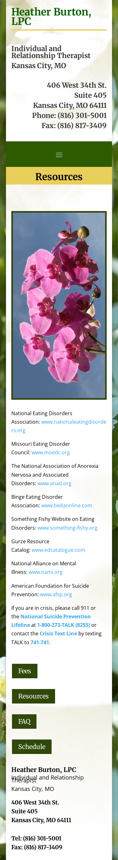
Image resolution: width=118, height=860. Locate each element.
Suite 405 (90, 95)
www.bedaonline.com (66, 505)
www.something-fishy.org (67, 527)
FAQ (24, 721)
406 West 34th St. (77, 85)
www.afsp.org (56, 594)
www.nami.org (46, 571)
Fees (24, 671)
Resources (33, 696)
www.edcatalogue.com (58, 549)
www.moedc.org (50, 452)
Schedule (31, 747)
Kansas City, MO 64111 (70, 105)
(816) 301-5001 (82, 115)
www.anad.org (54, 483)
